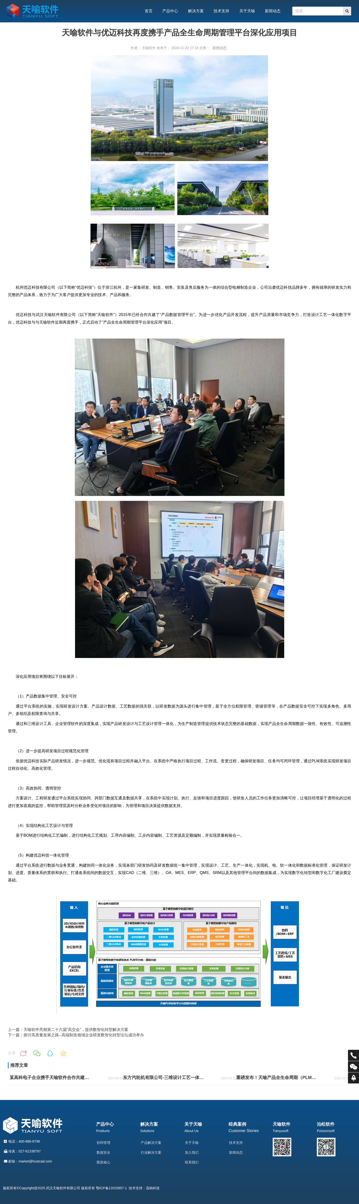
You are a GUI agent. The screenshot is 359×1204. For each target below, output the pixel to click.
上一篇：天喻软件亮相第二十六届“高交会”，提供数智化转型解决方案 (68, 1029)
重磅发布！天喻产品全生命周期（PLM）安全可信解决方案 (277, 1077)
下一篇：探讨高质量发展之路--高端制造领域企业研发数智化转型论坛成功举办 (76, 1035)
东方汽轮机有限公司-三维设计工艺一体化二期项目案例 (164, 1077)
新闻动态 (219, 48)
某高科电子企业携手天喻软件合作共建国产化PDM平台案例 (50, 1077)
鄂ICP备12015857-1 (111, 1188)
